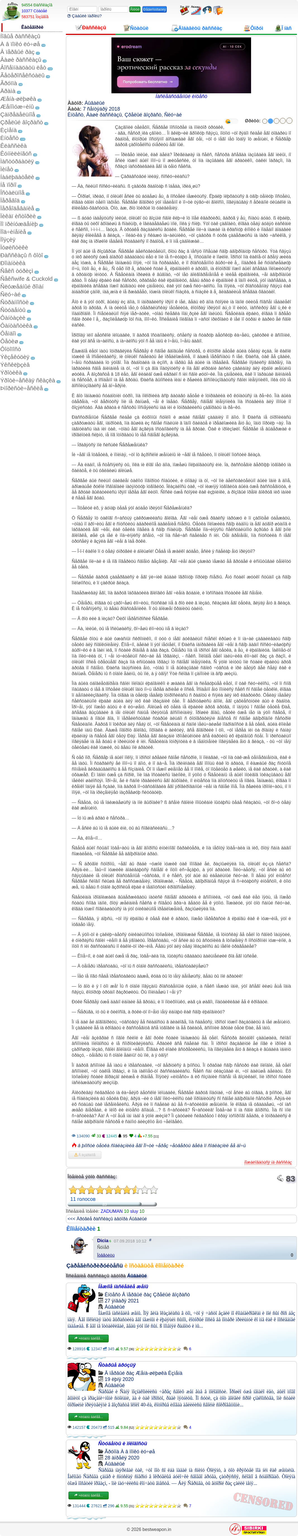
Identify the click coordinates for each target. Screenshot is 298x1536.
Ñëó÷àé (10, 294)
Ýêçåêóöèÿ (14, 357)
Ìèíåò (6, 169)
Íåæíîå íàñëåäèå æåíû (123, 1286)
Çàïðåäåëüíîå (17, 114)
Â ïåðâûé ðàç (17, 52)
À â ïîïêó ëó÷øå (20, 44)
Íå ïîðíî (8, 185)
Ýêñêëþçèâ (15, 364)
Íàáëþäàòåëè (17, 177)
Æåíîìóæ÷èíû (17, 106)
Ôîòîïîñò (10, 349)
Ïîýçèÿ (7, 239)
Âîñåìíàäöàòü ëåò (23, 67)
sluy (134, 1211)
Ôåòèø (9, 341)
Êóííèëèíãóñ (16, 153)
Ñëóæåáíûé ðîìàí (22, 286)
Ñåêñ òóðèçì (16, 271)
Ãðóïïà (8, 83)
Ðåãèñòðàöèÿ (154, 9)
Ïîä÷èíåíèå (13, 231)
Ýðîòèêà (11, 372)
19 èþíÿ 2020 (119, 1379)
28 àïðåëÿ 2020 (122, 1458)
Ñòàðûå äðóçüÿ (117, 1365)
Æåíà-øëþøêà (18, 99)
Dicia (103, 1240)
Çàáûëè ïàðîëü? (84, 15)
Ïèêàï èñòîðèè (18, 216)
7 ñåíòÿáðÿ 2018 (101, 109)
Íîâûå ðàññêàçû (20, 36)
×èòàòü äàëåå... (88, 1338)
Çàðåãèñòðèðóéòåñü (94, 1266)
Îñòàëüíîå (12, 192)
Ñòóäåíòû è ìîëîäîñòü (122, 1443)
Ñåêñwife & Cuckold (26, 278)
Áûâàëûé (95, 103)
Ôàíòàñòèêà (16, 325)
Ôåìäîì (8, 333)
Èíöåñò (9, 138)
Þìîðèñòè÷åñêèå (21, 388)
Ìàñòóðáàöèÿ (17, 161)
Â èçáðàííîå (85, 1155)
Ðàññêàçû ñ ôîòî (21, 255)
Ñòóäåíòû (12, 310)
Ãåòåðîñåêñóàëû (22, 75)
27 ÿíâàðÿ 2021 (122, 1301)
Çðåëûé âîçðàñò (21, 122)
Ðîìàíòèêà (12, 263)
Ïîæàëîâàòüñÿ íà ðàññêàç (268, 1162)
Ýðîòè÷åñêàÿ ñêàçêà (27, 380)
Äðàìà (7, 91)
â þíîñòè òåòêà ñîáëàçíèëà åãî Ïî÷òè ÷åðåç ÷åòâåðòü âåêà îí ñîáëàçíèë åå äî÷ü (162, 1145)
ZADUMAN (112, 1211)
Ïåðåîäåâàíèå (17, 208)
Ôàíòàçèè (12, 318)
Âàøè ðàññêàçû (20, 59)
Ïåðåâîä (10, 200)
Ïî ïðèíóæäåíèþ (19, 224)
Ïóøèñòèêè (14, 247)
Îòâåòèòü (106, 1255)
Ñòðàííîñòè (14, 302)
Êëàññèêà (13, 145)
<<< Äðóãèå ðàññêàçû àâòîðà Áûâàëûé (107, 1218)
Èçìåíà (8, 130)
